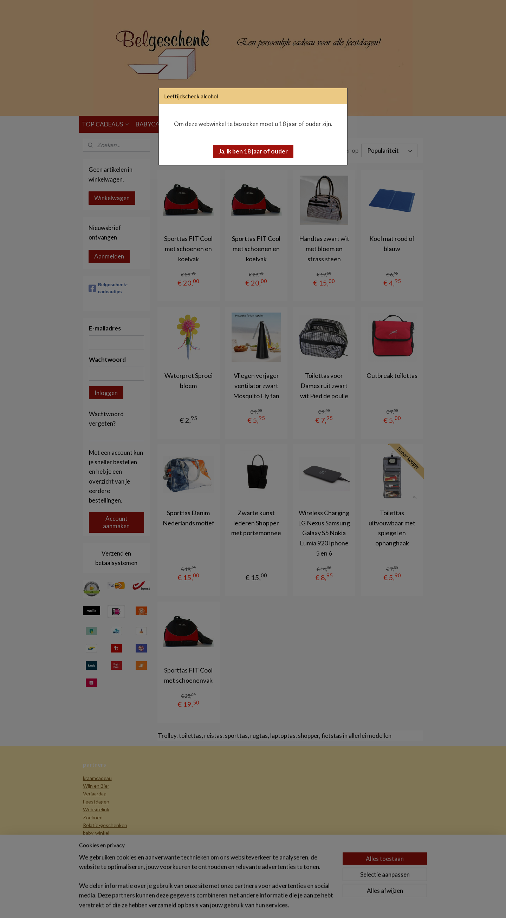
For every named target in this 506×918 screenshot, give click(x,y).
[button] (253, 151)
